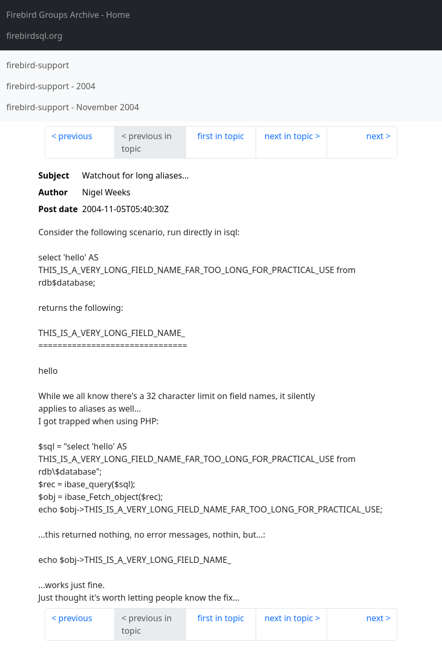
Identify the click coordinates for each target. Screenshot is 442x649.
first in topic (220, 136)
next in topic (289, 136)
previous (75, 136)
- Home (68, 14)
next (375, 136)
